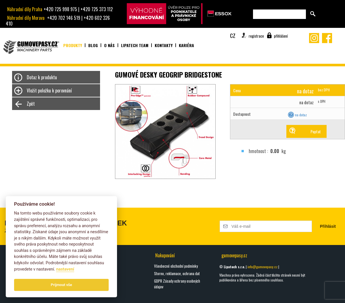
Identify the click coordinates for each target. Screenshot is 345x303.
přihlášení (281, 36)
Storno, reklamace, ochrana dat (177, 273)
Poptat (315, 131)
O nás (109, 45)
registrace (256, 36)
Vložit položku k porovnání (49, 90)
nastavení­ (65, 269)
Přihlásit (328, 226)
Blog (93, 45)
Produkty (72, 45)
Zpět (31, 103)
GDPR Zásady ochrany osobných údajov (177, 284)
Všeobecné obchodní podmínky (176, 266)
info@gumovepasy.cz (262, 266)
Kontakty (163, 45)
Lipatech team (134, 45)
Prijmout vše (61, 285)
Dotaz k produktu (42, 77)
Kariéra (186, 45)
